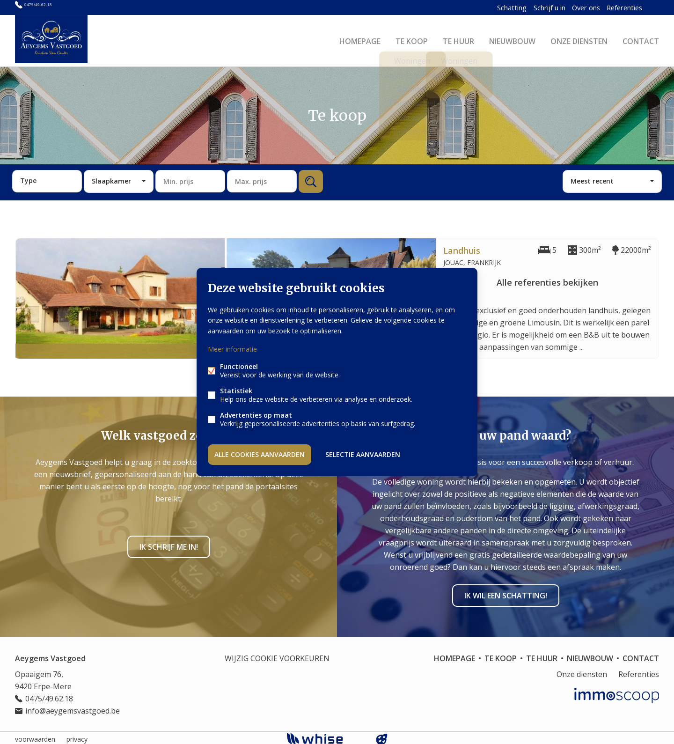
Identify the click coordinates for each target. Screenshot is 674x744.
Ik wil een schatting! (505, 593)
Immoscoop (616, 692)
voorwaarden (35, 736)
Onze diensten (579, 39)
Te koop (412, 39)
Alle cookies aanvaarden (259, 453)
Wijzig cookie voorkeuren (277, 655)
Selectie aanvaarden (362, 453)
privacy (77, 736)
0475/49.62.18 (47, 7)
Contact (641, 39)
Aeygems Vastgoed (50, 655)
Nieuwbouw (512, 39)
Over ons (571, 7)
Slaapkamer (111, 178)
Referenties (613, 7)
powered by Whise (326, 736)
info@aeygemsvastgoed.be (72, 708)
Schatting (490, 7)
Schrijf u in (530, 7)
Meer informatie (232, 349)
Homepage (360, 39)
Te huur (458, 39)
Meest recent (592, 178)
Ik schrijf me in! (168, 544)
